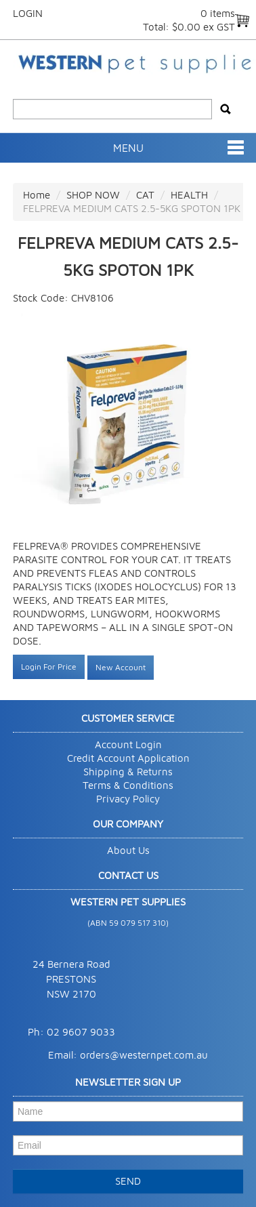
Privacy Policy (128, 798)
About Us (128, 850)
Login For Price (49, 666)
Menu (128, 148)
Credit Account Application (128, 758)
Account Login (128, 744)
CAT (145, 195)
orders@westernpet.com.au (144, 1055)
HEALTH (189, 195)
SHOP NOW (93, 195)
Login (28, 13)
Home (36, 195)
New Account (120, 667)
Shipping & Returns (128, 771)
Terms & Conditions (128, 785)
